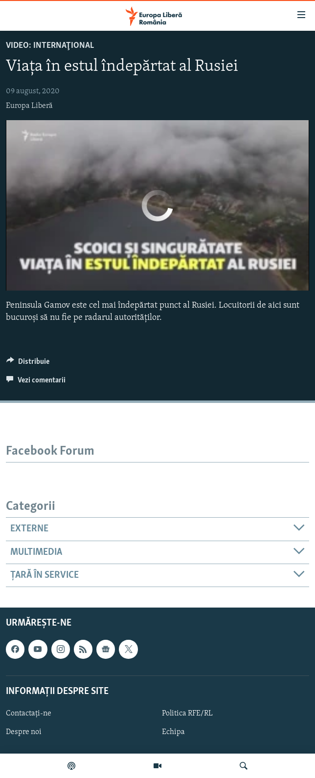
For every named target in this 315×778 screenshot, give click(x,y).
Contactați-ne (28, 713)
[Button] (27, 364)
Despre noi (24, 732)
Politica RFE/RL (187, 713)
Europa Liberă (29, 106)
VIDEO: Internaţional (50, 45)
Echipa (173, 732)
